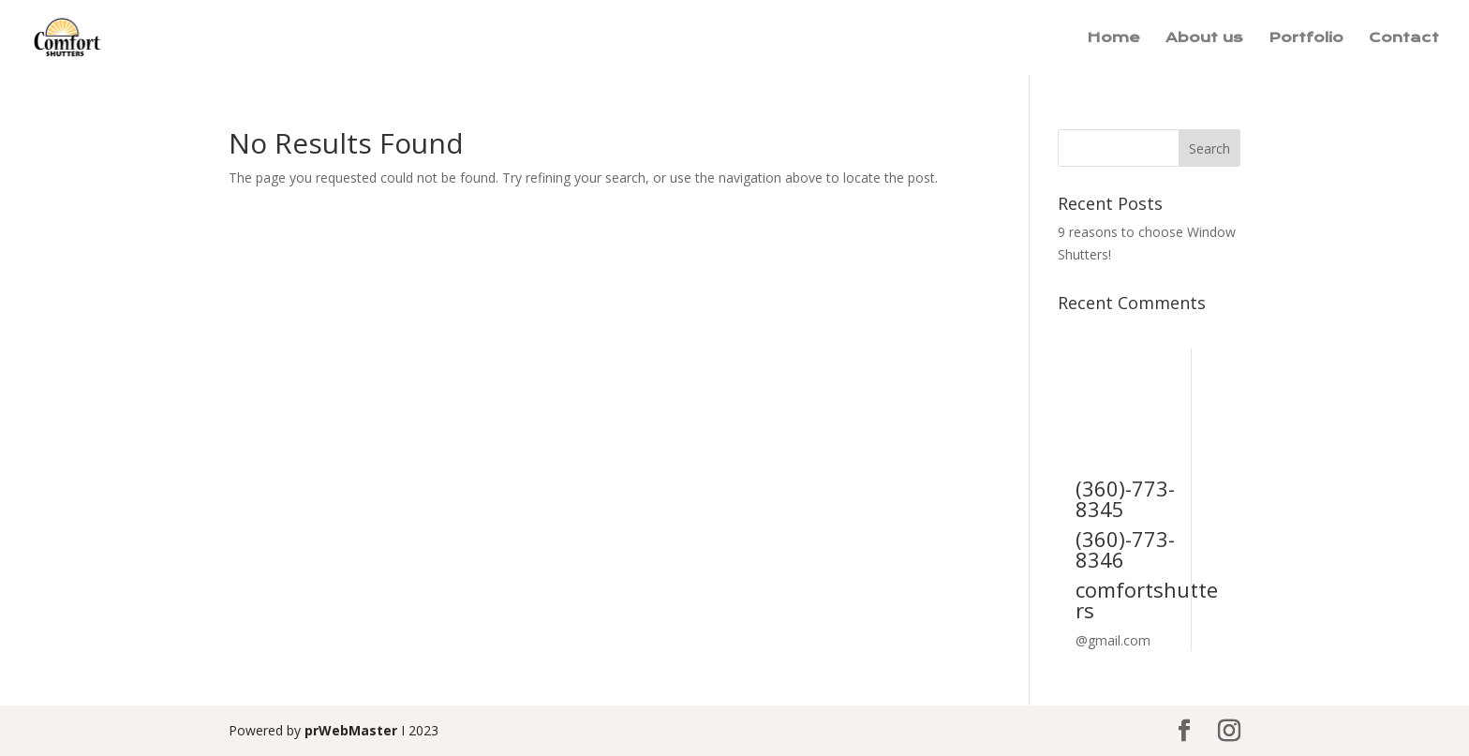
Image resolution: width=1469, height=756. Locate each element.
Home (1113, 38)
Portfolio (1306, 38)
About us (1204, 38)
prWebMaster (350, 730)
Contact (1404, 38)
